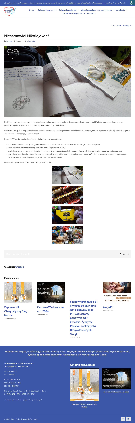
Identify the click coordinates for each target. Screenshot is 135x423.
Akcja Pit (108, 307)
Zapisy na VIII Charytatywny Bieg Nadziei (15, 311)
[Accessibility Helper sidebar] (132, 2)
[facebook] (123, 419)
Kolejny (126, 25)
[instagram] (128, 419)
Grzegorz (9, 41)
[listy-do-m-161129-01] (67, 81)
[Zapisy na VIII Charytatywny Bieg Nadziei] (84, 384)
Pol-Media (33, 419)
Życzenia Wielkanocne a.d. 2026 (116, 392)
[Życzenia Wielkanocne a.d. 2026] (116, 378)
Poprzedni (117, 25)
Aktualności (31, 41)
